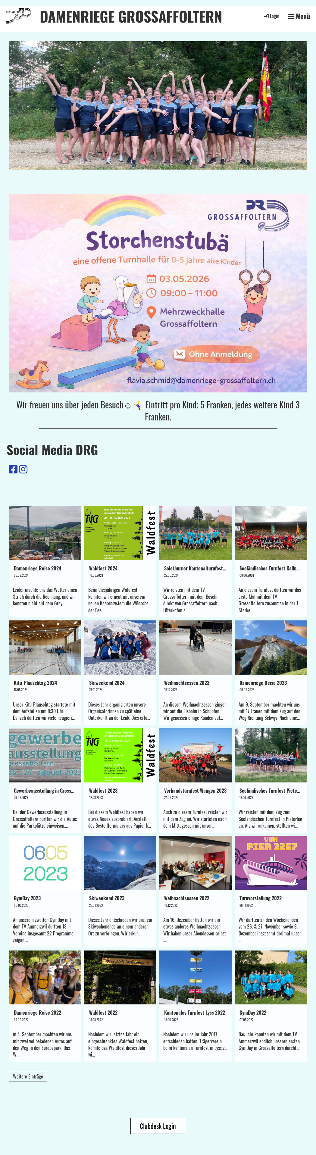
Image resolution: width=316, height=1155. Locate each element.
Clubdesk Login (158, 1126)
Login (271, 16)
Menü (299, 16)
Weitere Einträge (28, 1076)
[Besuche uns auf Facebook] (13, 468)
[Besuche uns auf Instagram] (23, 468)
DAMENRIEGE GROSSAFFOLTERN (131, 16)
